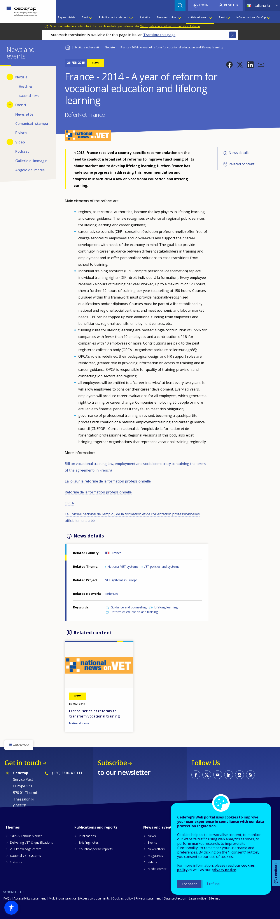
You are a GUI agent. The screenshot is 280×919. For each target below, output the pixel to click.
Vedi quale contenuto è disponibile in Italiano (170, 26)
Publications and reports (95, 827)
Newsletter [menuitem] (25, 114)
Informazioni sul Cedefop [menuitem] (251, 17)
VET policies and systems (161, 566)
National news (79, 723)
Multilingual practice (63, 898)
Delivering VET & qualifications (31, 842)
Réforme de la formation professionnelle (98, 492)
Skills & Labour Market (26, 836)
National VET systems (122, 566)
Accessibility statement (30, 898)
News (152, 836)
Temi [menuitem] (85, 17)
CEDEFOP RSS (250, 774)
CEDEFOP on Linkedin (228, 774)
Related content (241, 164)
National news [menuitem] (29, 96)
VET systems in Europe (121, 580)
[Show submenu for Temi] (90, 17)
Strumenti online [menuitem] (166, 17)
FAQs (7, 898)
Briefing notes (89, 842)
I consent (189, 884)
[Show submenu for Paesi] (228, 17)
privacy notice (224, 869)
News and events (158, 827)
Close (232, 35)
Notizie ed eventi (87, 47)
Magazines (155, 856)
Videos (152, 862)
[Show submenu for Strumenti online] (179, 17)
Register (231, 5)
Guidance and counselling (129, 607)
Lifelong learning (166, 607)
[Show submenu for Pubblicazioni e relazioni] (131, 17)
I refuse (213, 884)
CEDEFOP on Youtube (217, 774)
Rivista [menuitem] (21, 132)
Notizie (110, 47)
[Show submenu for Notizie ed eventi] (210, 17)
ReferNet (111, 594)
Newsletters (156, 849)
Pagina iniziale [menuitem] (66, 17)
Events (152, 842)
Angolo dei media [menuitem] (30, 170)
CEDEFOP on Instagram (239, 774)
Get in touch (23, 762)
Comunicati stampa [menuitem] (31, 123)
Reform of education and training (134, 612)
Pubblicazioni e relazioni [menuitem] (113, 17)
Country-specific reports (96, 849)
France (116, 553)
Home (67, 46)
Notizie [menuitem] (21, 77)
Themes (12, 827)
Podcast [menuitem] (22, 151)
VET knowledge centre (25, 849)
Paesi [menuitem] (222, 17)
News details (239, 152)
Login (203, 5)
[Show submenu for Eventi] (10, 104)
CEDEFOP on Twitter (206, 774)
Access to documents (94, 898)
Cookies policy (122, 898)
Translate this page (159, 34)
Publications (87, 836)
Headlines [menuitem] (26, 86)
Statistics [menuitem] (145, 17)
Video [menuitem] (20, 142)
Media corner (157, 869)
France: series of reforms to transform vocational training (94, 714)
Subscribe (112, 762)
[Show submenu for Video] (10, 142)
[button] (229, 64)
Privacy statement (148, 898)
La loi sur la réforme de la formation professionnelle (108, 481)
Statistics (16, 862)
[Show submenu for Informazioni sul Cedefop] (268, 17)
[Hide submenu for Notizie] (10, 77)
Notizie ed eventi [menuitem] (197, 17)
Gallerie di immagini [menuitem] (31, 160)
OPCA (69, 503)
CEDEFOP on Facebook (195, 774)
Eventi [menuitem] (20, 105)
